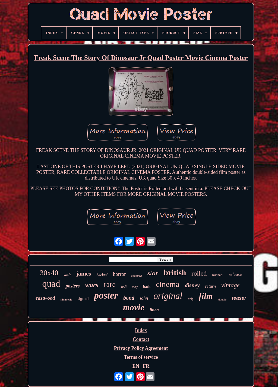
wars (92, 285)
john (144, 298)
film (206, 296)
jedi (124, 286)
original (167, 296)
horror (119, 274)
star (152, 273)
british (175, 272)
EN (135, 366)
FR (146, 366)
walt (67, 275)
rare (110, 284)
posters (72, 286)
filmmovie (66, 299)
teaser (239, 298)
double (222, 299)
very (135, 287)
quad (51, 284)
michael (217, 275)
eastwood (45, 298)
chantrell (136, 275)
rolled (199, 273)
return (210, 286)
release (235, 274)
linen (154, 310)
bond (128, 298)
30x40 (49, 273)
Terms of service (141, 357)
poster (106, 295)
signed (83, 298)
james (83, 273)
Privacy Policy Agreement (141, 348)
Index (141, 330)
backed (101, 275)
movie (133, 307)
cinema (167, 284)
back (146, 286)
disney (192, 285)
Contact (140, 339)
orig (191, 299)
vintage (230, 285)
